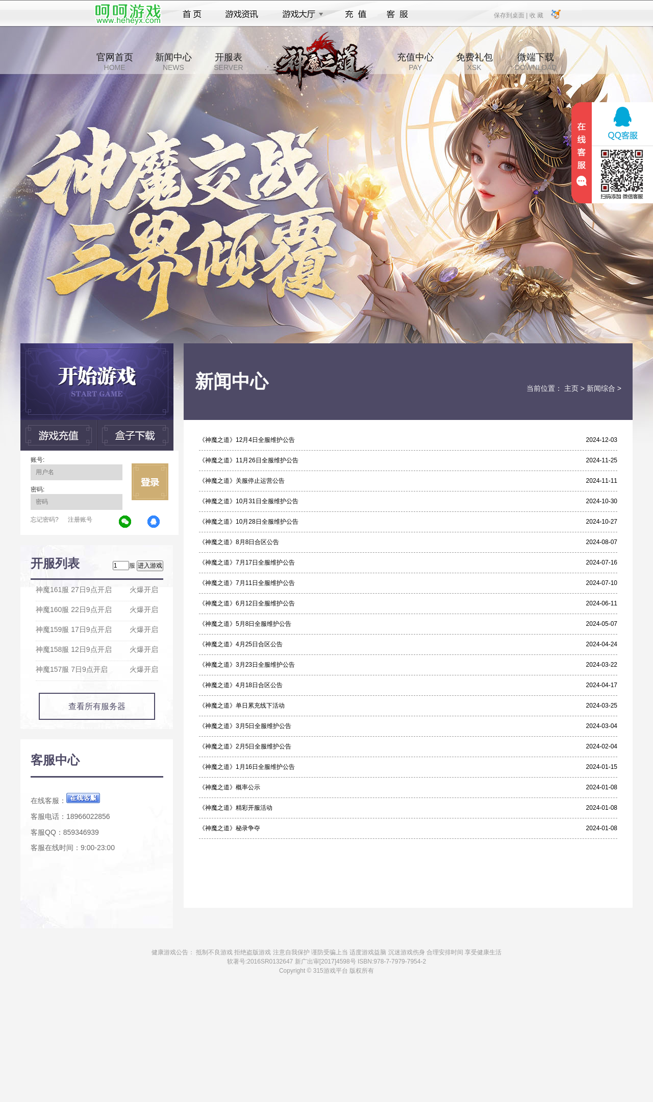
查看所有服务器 (96, 706)
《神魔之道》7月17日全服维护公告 (247, 562)
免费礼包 (474, 62)
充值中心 (415, 62)
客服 (398, 14)
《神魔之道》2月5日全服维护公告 (245, 746)
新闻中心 (173, 62)
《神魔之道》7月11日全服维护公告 (247, 583)
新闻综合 (601, 388)
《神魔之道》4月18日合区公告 (241, 685)
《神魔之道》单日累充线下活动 (242, 705)
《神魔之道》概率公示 (229, 787)
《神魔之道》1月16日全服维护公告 (247, 766)
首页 (192, 14)
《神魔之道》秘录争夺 (229, 828)
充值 (355, 14)
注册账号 (80, 519)
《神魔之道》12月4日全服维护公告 (247, 439)
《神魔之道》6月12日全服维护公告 (247, 603)
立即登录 (150, 481)
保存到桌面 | (511, 14)
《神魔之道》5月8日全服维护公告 (245, 623)
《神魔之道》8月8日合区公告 (239, 542)
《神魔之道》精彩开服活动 (235, 807)
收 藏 (536, 14)
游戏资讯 (242, 14)
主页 (571, 388)
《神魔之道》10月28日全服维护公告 (248, 521)
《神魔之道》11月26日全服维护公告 (248, 460)
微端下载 (536, 62)
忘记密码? (45, 519)
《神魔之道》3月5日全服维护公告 (245, 726)
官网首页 (114, 62)
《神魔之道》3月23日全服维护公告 (247, 664)
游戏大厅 (300, 14)
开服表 (228, 62)
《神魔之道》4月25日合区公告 (241, 644)
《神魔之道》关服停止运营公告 (242, 480)
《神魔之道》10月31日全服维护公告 (248, 501)
